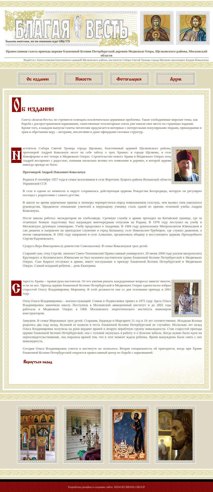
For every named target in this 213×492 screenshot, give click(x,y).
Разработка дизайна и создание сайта (90, 486)
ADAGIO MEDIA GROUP (129, 486)
